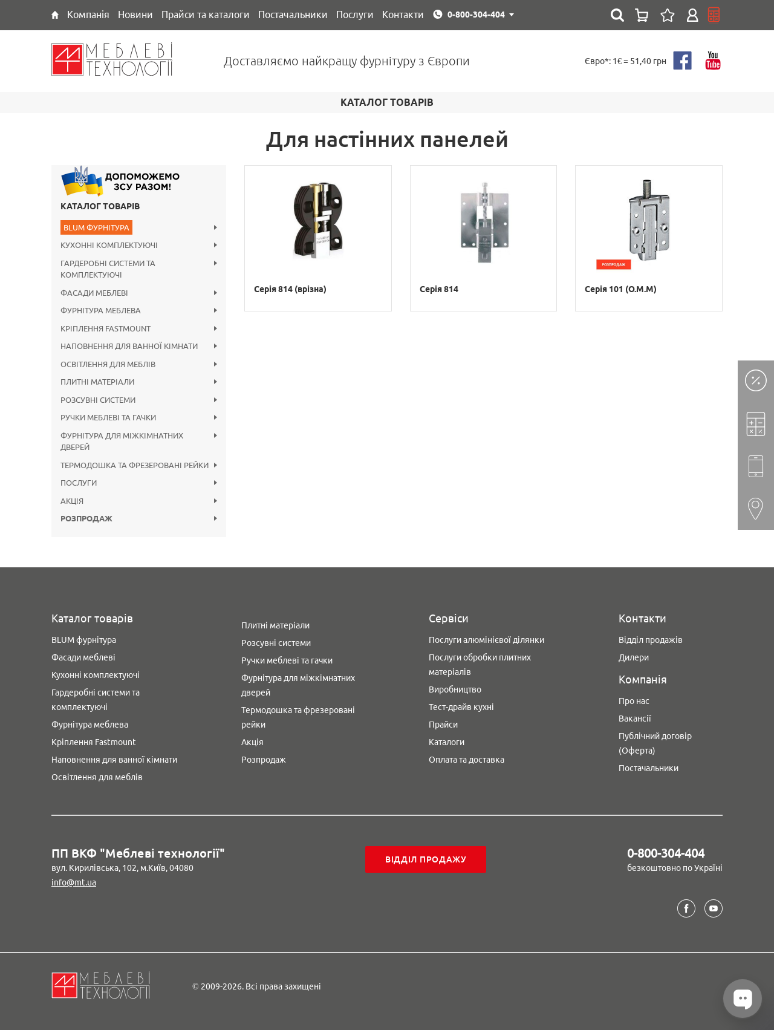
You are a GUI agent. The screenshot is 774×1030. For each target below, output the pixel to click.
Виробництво (455, 689)
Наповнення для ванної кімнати (114, 759)
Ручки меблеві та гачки (287, 660)
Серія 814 (439, 289)
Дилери (634, 657)
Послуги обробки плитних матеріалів (480, 665)
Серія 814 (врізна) (290, 289)
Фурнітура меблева (89, 724)
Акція (252, 742)
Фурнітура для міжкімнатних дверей (298, 685)
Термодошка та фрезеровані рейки (298, 717)
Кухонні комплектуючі (95, 675)
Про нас (634, 701)
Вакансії (635, 718)
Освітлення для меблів (97, 777)
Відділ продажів (651, 640)
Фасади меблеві (83, 657)
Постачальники (648, 768)
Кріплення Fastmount (93, 742)
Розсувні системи (276, 643)
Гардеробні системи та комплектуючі (95, 700)
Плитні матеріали (275, 625)
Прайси (443, 724)
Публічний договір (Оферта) (655, 743)
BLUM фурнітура (83, 640)
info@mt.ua (73, 882)
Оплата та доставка (466, 759)
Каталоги (446, 742)
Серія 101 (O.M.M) (621, 289)
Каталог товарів (100, 206)
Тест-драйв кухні (461, 707)
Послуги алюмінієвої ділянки (486, 640)
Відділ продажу (426, 859)
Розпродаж (263, 759)
